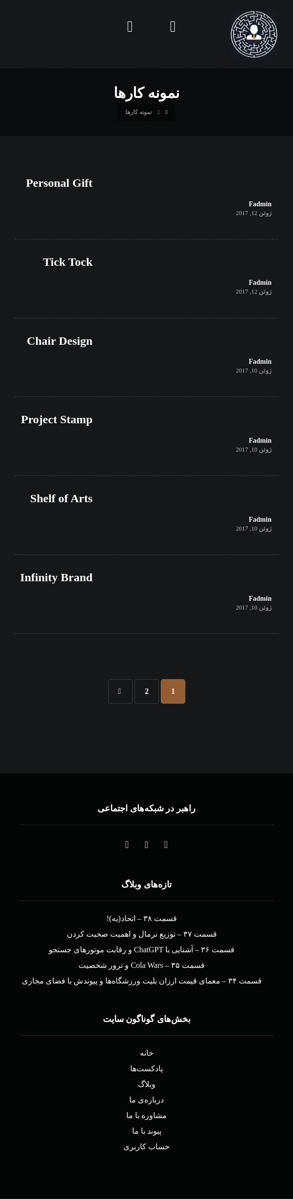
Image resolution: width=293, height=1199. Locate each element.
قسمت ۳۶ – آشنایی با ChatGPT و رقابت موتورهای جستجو (141, 950)
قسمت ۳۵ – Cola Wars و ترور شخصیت (141, 966)
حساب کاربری (146, 1147)
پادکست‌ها (146, 1069)
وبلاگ (147, 1085)
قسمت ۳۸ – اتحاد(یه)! (142, 919)
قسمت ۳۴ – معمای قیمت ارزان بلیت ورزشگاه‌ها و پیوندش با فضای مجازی (142, 981)
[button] (166, 845)
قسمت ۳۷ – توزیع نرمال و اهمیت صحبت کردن (142, 934)
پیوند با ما (146, 1131)
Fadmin (260, 205)
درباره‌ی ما (146, 1100)
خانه (147, 1053)
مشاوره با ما (146, 1116)
